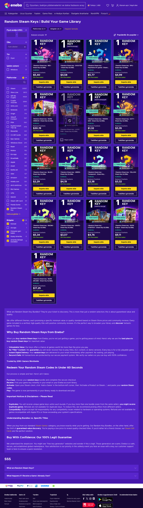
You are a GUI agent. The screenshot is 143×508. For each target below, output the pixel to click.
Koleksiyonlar (23, 501)
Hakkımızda (8, 498)
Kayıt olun (133, 5)
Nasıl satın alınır (24, 498)
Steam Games (41, 426)
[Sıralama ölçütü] (126, 35)
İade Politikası (37, 506)
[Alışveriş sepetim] (112, 5)
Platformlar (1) (39, 29)
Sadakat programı (25, 504)
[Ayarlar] (94, 5)
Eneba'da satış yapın (73, 498)
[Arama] (54, 5)
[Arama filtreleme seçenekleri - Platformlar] (17, 82)
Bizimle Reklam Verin (73, 501)
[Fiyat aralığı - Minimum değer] (11, 35)
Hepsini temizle (71, 29)
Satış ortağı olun (55, 504)
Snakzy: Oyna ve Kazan (57, 506)
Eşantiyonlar (54, 501)
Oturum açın (122, 5)
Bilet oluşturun (37, 504)
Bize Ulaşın (7, 501)
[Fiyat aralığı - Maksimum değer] (22, 35)
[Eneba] (13, 5)
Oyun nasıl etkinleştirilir (40, 501)
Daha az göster (13, 214)
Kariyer (6, 504)
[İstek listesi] (107, 5)
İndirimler (22, 506)
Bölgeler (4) (55, 29)
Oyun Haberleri (55, 498)
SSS (34, 498)
